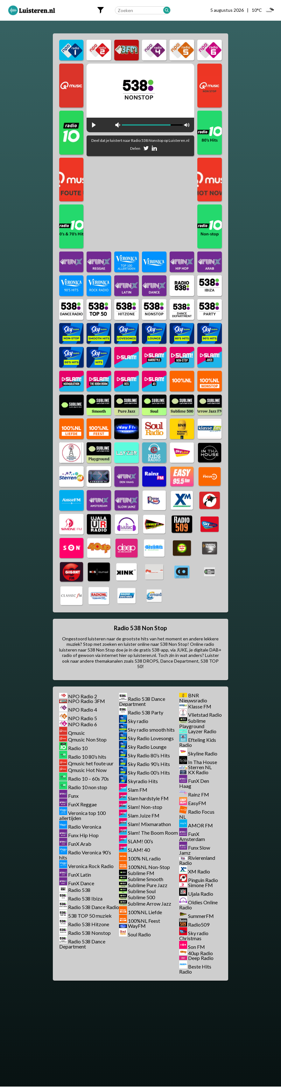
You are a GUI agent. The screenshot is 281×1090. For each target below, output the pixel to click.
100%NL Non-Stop (149, 867)
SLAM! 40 (139, 850)
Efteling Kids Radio (197, 742)
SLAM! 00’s (140, 841)
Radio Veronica (84, 827)
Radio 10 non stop (87, 787)
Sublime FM (141, 873)
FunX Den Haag (194, 783)
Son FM (196, 947)
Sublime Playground (192, 723)
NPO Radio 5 (82, 718)
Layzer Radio (202, 731)
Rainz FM (198, 794)
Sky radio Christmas (193, 935)
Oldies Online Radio (198, 904)
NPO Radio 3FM (86, 701)
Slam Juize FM (143, 815)
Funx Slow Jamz (194, 850)
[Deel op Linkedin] (154, 149)
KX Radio (198, 772)
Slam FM (137, 790)
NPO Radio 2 (82, 696)
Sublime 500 (141, 897)
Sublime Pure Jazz (147, 885)
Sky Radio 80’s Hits (149, 755)
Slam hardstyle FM (148, 798)
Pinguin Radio (203, 880)
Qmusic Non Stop (87, 739)
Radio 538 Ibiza (85, 898)
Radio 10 (78, 748)
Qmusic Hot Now (87, 770)
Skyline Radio (202, 753)
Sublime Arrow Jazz (149, 903)
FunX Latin (79, 875)
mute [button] (117, 125)
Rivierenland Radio (197, 860)
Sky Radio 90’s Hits (149, 764)
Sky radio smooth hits (151, 730)
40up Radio (200, 953)
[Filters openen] (100, 10)
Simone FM (200, 885)
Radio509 (198, 924)
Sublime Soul (142, 891)
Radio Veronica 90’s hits (85, 854)
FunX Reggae (82, 804)
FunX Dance (81, 883)
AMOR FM (200, 825)
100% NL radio (144, 858)
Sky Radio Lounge (147, 747)
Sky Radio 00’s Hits (149, 772)
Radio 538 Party (145, 712)
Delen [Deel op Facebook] (135, 148)
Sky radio (138, 721)
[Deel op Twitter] (146, 149)
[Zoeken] (166, 10)
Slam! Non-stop (145, 807)
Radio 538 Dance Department (82, 943)
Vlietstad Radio (205, 715)
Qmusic (76, 733)
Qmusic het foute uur (91, 763)
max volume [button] (186, 125)
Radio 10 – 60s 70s (88, 779)
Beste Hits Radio (195, 969)
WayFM (137, 926)
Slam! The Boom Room (153, 833)
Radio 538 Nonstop (89, 933)
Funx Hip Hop (83, 835)
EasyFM (197, 803)
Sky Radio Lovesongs (151, 738)
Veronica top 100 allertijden (82, 815)
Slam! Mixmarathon (149, 824)
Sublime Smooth (145, 879)
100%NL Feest (144, 921)
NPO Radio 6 (82, 724)
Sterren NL (200, 767)
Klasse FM (199, 706)
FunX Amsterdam (192, 836)
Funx (73, 796)
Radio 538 (79, 890)
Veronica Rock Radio (91, 866)
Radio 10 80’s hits (87, 757)
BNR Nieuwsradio (193, 697)
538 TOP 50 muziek (90, 916)
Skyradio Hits (143, 781)
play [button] (93, 125)
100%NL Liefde (145, 912)
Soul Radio (139, 934)
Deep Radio (201, 958)
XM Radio (199, 871)
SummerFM (201, 916)
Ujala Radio (200, 894)
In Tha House (202, 762)
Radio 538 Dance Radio (93, 907)
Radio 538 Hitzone (88, 924)
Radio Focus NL (196, 814)
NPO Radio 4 (82, 710)
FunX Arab (79, 844)
